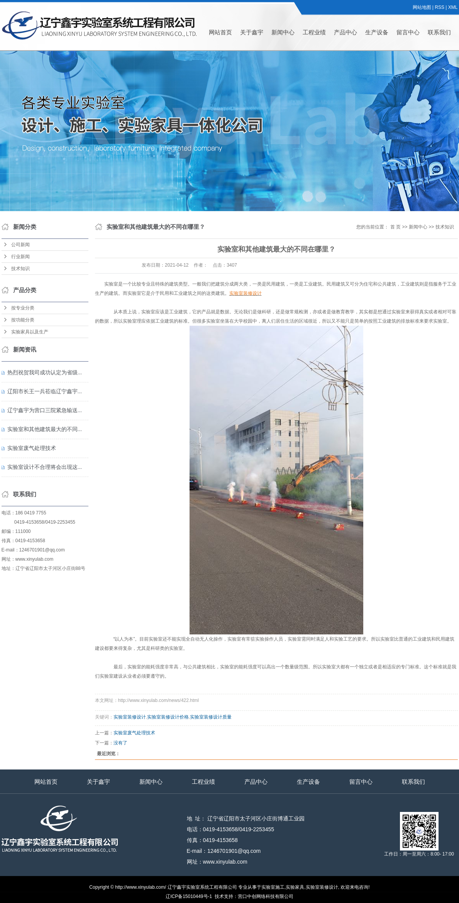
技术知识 (20, 268)
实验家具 (295, 887)
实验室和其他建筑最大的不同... (44, 429)
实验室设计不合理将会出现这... (44, 467)
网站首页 (220, 32)
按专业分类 (22, 308)
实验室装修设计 (129, 717)
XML (453, 7)
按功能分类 (22, 320)
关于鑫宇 (251, 32)
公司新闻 (20, 244)
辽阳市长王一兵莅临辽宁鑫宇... (44, 391)
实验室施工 (273, 887)
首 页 (395, 227)
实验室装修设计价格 (168, 717)
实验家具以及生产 (29, 332)
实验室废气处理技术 (31, 448)
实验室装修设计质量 (211, 717)
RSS (439, 7)
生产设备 (376, 32)
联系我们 (439, 32)
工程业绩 (314, 32)
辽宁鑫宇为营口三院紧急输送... (44, 410)
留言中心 (408, 32)
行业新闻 (20, 256)
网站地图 (422, 7)
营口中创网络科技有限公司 (265, 896)
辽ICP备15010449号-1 (189, 896)
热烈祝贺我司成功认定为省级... (44, 372)
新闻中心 (283, 32)
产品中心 (345, 32)
